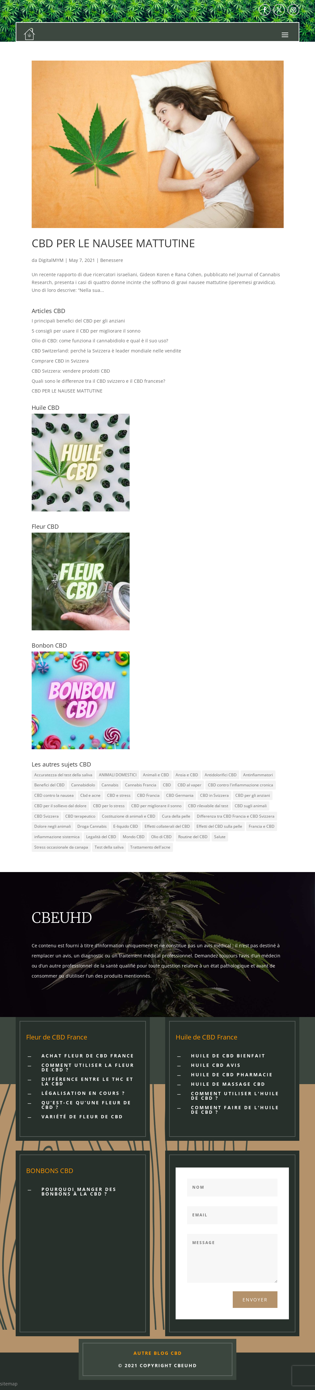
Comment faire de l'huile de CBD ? (235, 1109)
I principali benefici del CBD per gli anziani (78, 321)
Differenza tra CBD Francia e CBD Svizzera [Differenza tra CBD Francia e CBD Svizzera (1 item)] (236, 816)
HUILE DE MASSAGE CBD (228, 1084)
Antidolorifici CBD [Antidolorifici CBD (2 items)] (221, 775)
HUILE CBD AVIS (216, 1065)
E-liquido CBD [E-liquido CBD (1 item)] (125, 826)
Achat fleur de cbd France (87, 1056)
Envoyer (255, 1300)
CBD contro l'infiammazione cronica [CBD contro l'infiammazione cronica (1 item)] (240, 785)
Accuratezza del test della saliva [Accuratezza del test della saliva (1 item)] (63, 775)
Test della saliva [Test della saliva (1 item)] (109, 847)
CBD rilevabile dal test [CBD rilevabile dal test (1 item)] (208, 806)
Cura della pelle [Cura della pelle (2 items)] (176, 816)
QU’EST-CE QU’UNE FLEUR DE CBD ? (86, 1104)
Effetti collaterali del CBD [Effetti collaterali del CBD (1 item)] (167, 826)
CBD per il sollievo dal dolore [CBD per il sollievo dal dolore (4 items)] (60, 806)
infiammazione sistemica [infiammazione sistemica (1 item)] (57, 836)
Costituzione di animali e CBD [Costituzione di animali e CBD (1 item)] (128, 816)
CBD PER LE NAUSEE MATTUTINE (113, 243)
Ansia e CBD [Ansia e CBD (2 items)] (187, 775)
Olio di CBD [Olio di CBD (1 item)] (161, 836)
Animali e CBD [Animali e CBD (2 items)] (156, 775)
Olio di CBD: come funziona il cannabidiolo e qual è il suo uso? (100, 340)
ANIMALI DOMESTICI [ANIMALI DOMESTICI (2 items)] (117, 775)
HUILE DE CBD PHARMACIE (232, 1074)
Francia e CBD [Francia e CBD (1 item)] (262, 826)
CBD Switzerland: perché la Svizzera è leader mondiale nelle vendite (106, 351)
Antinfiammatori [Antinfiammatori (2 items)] (258, 775)
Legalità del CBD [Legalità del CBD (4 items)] (101, 836)
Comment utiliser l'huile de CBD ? (235, 1095)
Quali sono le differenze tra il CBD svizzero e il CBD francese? (98, 381)
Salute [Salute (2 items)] (220, 836)
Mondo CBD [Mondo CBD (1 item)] (134, 836)
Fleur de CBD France (56, 1037)
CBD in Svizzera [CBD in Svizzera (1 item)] (214, 795)
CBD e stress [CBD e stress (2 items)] (119, 795)
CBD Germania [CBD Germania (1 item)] (180, 795)
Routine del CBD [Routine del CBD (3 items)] (193, 836)
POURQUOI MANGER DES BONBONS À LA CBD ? (79, 1191)
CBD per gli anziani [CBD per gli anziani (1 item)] (252, 795)
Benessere (111, 260)
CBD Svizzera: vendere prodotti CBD (71, 371)
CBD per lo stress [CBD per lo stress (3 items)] (109, 806)
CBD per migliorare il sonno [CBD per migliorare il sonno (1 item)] (156, 806)
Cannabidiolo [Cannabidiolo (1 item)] (83, 785)
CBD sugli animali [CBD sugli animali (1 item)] (251, 806)
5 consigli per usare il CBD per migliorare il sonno (86, 331)
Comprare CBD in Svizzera (60, 361)
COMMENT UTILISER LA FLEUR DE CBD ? (87, 1067)
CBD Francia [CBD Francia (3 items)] (148, 795)
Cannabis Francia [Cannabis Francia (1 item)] (140, 785)
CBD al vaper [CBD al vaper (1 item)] (189, 785)
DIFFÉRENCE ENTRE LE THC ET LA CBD (87, 1081)
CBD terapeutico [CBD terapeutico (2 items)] (80, 816)
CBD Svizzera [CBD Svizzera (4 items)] (46, 816)
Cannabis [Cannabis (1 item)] (110, 785)
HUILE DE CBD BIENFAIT (228, 1056)
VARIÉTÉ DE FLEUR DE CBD (82, 1116)
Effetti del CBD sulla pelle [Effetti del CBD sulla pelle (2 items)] (219, 826)
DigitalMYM (51, 260)
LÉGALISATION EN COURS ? (83, 1093)
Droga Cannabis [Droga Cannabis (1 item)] (92, 826)
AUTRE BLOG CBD (158, 1353)
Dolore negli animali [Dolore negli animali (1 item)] (52, 826)
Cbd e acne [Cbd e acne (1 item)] (90, 795)
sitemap (9, 1384)
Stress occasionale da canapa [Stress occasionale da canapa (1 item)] (61, 847)
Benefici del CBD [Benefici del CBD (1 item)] (49, 785)
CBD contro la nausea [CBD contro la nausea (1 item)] (54, 795)
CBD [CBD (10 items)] (167, 785)
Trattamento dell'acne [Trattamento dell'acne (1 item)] (150, 847)
